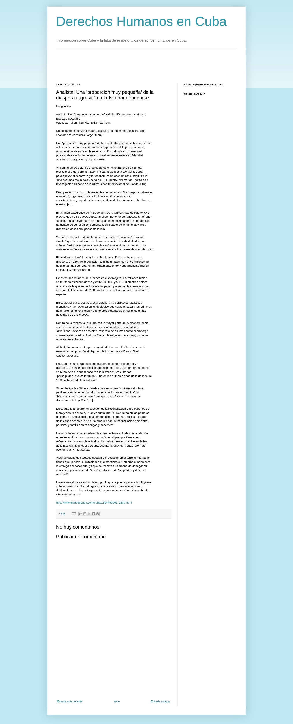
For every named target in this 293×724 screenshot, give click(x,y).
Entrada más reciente (69, 701)
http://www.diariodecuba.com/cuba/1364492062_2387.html (94, 502)
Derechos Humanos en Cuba (141, 21)
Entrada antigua (160, 701)
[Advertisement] (136, 65)
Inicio (117, 701)
